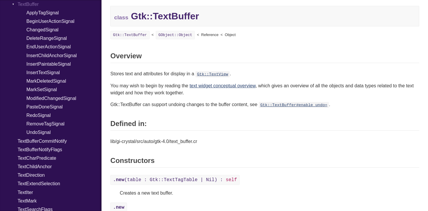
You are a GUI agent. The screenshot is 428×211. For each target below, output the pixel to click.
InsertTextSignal (43, 72)
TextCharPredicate (37, 158)
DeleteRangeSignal (46, 38)
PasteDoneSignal (44, 106)
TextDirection (31, 175)
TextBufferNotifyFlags (40, 149)
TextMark (27, 200)
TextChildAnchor (35, 166)
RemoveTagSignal (45, 123)
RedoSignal (38, 115)
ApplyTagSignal (42, 12)
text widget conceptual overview (223, 85)
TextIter (25, 192)
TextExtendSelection (39, 183)
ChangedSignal (42, 29)
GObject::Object (175, 35)
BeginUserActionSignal (50, 21)
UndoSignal (38, 132)
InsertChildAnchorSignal (51, 55)
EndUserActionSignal (48, 46)
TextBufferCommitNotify (42, 141)
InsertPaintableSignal (48, 64)
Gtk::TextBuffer (130, 35)
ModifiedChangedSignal (51, 98)
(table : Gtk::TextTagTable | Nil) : (175, 180)
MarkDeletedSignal (46, 81)
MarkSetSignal (41, 89)
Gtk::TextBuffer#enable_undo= (293, 105)
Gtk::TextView (212, 74)
